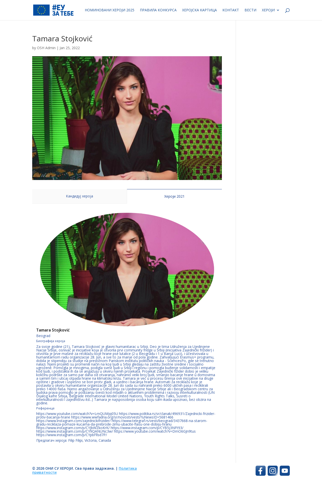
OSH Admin (46, 47)
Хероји (268, 10)
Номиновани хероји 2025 (109, 10)
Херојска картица (199, 10)
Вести (250, 10)
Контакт (230, 10)
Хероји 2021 (174, 196)
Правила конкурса (158, 10)
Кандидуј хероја (79, 196)
